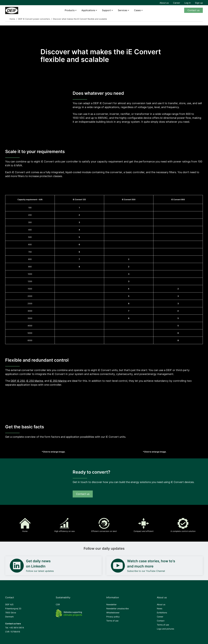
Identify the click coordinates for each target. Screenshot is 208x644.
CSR (58, 604)
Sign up (199, 2)
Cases (137, 10)
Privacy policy (113, 616)
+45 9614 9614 (16, 627)
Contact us (193, 10)
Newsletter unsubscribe (117, 608)
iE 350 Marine (58, 380)
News (159, 608)
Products (70, 10)
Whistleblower (112, 612)
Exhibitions (162, 612)
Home (12, 19)
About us (164, 2)
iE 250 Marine (34, 380)
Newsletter (111, 604)
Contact (160, 620)
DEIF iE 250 (18, 380)
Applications (88, 10)
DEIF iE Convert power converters (34, 19)
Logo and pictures (165, 629)
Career (176, 2)
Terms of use (112, 620)
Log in (187, 2)
